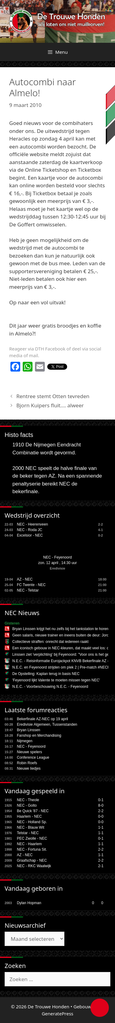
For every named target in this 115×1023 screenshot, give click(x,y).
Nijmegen (25, 741)
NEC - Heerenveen (32, 524)
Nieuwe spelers (29, 752)
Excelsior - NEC (30, 535)
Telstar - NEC (28, 833)
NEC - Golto (27, 805)
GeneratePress (57, 1013)
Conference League (33, 757)
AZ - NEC (25, 579)
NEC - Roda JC (29, 530)
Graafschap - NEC (32, 860)
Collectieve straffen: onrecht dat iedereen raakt (50, 642)
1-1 (100, 827)
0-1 (100, 800)
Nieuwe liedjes (28, 768)
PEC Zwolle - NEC (32, 838)
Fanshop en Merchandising (39, 735)
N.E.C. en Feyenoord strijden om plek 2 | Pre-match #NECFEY (63, 667)
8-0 (100, 805)
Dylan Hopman (29, 903)
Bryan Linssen (28, 730)
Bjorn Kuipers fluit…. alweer (50, 405)
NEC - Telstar (28, 590)
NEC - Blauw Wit (30, 827)
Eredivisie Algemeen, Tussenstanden (47, 724)
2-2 (100, 811)
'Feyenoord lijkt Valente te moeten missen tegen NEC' (56, 680)
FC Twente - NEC (31, 585)
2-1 (100, 866)
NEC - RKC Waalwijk (34, 866)
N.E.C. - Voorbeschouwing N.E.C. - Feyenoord (50, 686)
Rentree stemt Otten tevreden (52, 396)
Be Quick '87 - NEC (33, 811)
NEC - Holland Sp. (32, 822)
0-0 (100, 816)
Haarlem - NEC (29, 816)
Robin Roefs (27, 763)
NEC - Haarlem (29, 844)
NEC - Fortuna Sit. (32, 849)
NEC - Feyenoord (57, 557)
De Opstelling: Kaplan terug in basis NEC (45, 674)
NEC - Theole (28, 800)
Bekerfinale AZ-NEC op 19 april (42, 719)
